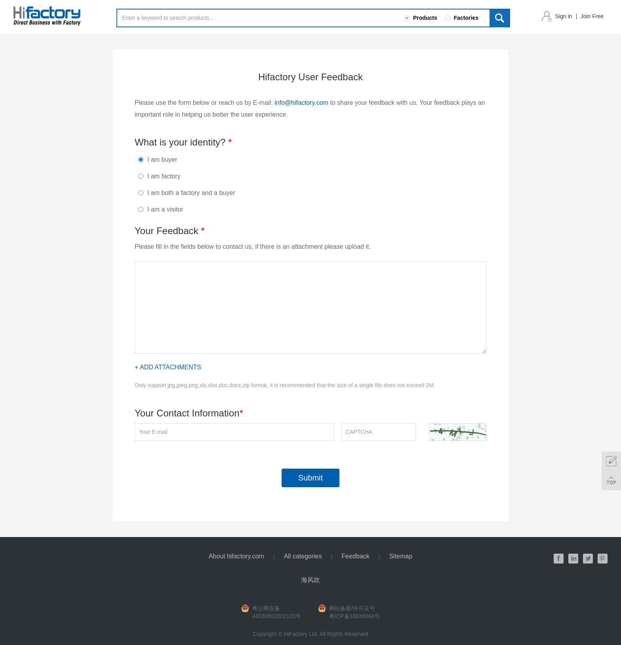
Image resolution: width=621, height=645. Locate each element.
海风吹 (310, 580)
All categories (303, 556)
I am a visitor (160, 209)
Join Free (592, 16)
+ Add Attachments (168, 367)
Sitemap (401, 556)
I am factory (159, 176)
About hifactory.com (236, 556)
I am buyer (157, 159)
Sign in (563, 16)
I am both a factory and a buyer (186, 192)
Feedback (356, 556)
